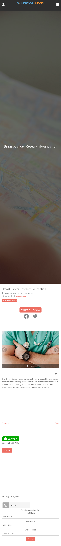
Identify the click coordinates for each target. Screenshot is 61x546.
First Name (30, 513)
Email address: (30, 532)
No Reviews (21, 296)
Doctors (13, 505)
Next (57, 423)
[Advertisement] (23, 476)
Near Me (7, 450)
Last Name (30, 521)
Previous (5, 423)
